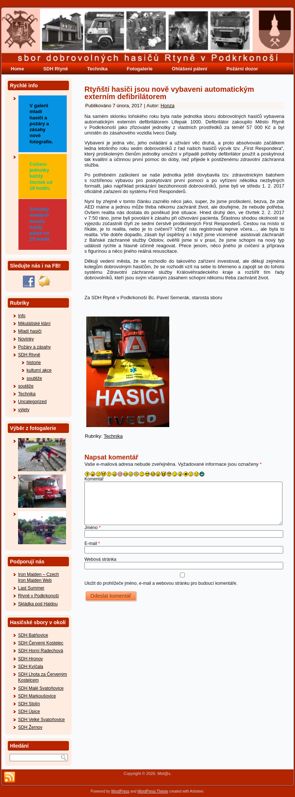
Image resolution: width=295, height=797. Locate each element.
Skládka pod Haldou (38, 604)
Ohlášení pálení (189, 68)
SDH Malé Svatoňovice (40, 688)
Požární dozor (242, 68)
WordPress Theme (153, 791)
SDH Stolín (29, 703)
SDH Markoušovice (37, 696)
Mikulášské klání (34, 323)
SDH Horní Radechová (40, 650)
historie (34, 362)
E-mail (92, 543)
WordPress (120, 791)
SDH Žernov (30, 727)
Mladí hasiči (29, 331)
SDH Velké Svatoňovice (41, 719)
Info (21, 315)
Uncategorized (32, 401)
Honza (168, 105)
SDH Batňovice (33, 635)
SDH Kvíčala (30, 666)
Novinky (26, 339)
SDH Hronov (30, 658)
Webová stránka (100, 559)
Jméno (92, 527)
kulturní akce (39, 370)
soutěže (34, 378)
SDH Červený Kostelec (40, 643)
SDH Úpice (29, 711)
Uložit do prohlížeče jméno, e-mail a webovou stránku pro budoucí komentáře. (160, 583)
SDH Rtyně (55, 68)
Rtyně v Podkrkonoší (38, 595)
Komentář (94, 479)
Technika (97, 68)
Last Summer (31, 588)
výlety (24, 409)
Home (17, 68)
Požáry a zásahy (34, 347)
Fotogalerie (140, 68)
